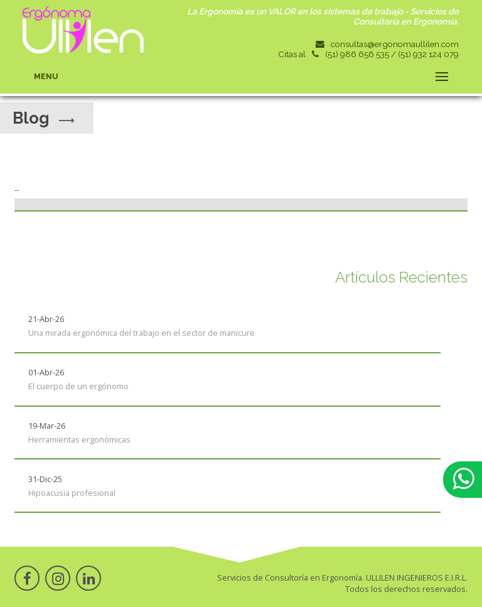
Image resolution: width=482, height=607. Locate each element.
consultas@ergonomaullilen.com (395, 44)
